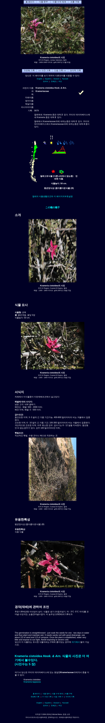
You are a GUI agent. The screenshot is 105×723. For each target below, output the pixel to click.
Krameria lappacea (32, 682)
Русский (65, 79)
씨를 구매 (68, 694)
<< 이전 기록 (47, 697)
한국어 (45, 81)
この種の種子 (52, 207)
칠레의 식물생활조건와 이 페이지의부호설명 (52, 196)
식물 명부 (46, 694)
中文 (60, 81)
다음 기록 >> (58, 697)
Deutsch (56, 79)
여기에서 (76, 642)
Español (48, 79)
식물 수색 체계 (57, 694)
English (39, 79)
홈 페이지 (36, 694)
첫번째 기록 (35, 697)
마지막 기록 (70, 697)
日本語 (53, 81)
